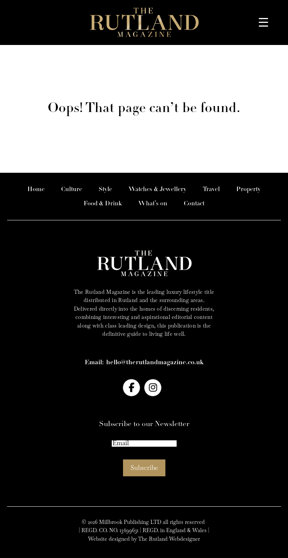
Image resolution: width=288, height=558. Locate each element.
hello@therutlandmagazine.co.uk (155, 362)
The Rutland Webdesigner (169, 539)
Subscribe (144, 468)
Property (248, 189)
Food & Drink (103, 203)
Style (105, 189)
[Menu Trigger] (263, 22)
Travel (211, 189)
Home (36, 189)
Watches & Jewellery (157, 189)
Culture (71, 189)
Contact (194, 203)
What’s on (152, 203)
